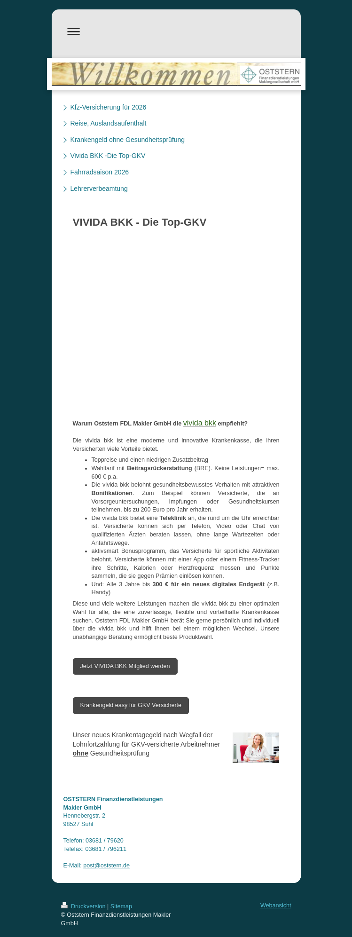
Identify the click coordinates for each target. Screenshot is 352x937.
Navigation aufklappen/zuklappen (176, 31)
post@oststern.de (106, 865)
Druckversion (84, 906)
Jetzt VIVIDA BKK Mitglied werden (125, 666)
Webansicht (275, 905)
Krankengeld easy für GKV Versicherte (131, 705)
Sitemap (121, 906)
